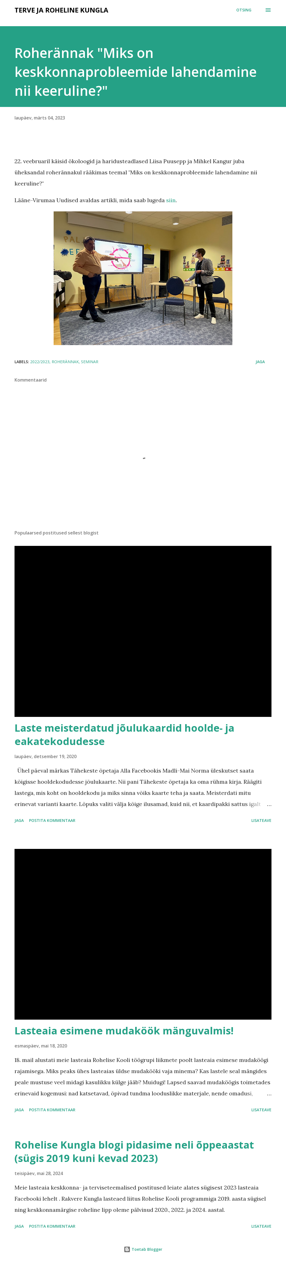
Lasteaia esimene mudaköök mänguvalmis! (124, 1030)
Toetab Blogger (143, 1249)
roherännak (65, 361)
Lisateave (261, 820)
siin (171, 200)
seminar (89, 361)
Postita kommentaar (52, 820)
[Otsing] (243, 10)
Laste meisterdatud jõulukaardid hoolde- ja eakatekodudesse (124, 734)
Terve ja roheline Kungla (61, 9)
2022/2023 (39, 361)
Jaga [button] (260, 361)
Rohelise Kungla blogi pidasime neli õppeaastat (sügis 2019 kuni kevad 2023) (134, 1151)
